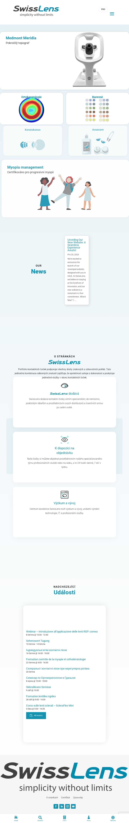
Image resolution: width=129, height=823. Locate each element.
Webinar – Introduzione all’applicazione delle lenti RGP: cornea (62, 631)
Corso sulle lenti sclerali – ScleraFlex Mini (50, 705)
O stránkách (52, 797)
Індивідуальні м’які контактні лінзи (46, 650)
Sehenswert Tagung (37, 640)
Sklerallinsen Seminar (38, 687)
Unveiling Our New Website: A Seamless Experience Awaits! (76, 245)
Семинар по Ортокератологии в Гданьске (51, 677)
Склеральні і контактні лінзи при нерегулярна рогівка (57, 668)
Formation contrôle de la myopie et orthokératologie (56, 659)
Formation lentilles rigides (41, 696)
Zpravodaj (78, 797)
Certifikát (65, 797)
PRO (103, 9)
